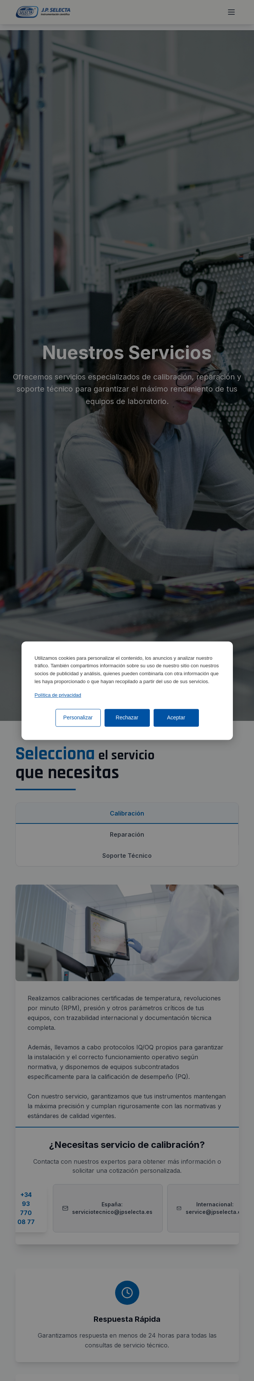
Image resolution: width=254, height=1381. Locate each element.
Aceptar (176, 717)
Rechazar (127, 717)
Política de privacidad (58, 695)
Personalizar (78, 717)
